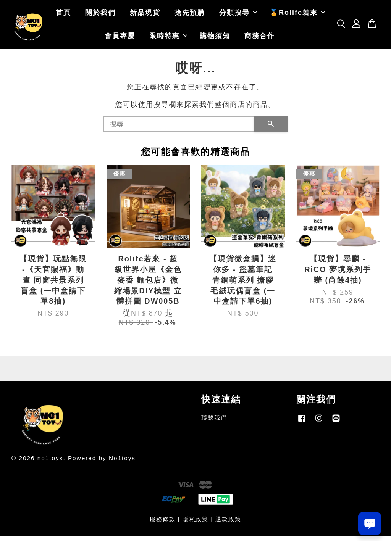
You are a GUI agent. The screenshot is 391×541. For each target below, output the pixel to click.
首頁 (63, 15)
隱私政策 (195, 524)
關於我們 (100, 15)
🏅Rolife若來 (297, 15)
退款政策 (228, 524)
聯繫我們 (214, 422)
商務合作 (259, 38)
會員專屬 (120, 38)
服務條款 (163, 524)
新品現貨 (145, 15)
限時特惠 (168, 38)
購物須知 (215, 38)
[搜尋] (178, 129)
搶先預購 (189, 15)
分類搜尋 (238, 15)
